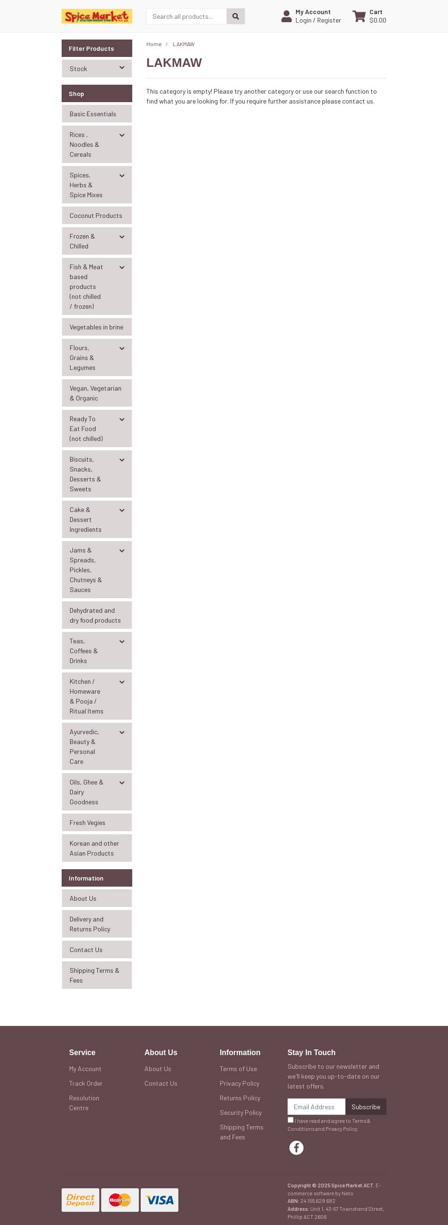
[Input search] (186, 16)
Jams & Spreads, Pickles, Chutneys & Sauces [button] (86, 569)
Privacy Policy (239, 1083)
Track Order (86, 1083)
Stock (101, 67)
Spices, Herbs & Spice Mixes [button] (86, 185)
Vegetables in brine (96, 327)
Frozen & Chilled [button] (82, 241)
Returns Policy (240, 1098)
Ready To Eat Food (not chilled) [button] (86, 428)
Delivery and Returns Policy (90, 924)
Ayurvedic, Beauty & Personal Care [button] (84, 746)
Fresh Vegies (87, 822)
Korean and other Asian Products (94, 848)
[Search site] (235, 16)
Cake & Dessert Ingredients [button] (86, 519)
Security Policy (241, 1112)
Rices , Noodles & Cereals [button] (84, 144)
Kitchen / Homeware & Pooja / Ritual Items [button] (87, 696)
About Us (83, 898)
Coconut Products (96, 215)
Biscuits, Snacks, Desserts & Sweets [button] (85, 474)
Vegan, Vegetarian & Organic (95, 393)
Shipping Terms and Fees (242, 1132)
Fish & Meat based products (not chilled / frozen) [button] (86, 286)
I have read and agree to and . (329, 1124)
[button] (311, 16)
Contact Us (86, 949)
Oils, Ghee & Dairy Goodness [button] (87, 792)
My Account (85, 1069)
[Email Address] (317, 1106)
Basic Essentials (93, 114)
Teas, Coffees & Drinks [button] (84, 651)
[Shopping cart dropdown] (369, 16)
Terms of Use (238, 1069)
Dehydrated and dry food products (95, 615)
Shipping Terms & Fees (95, 975)
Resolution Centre (84, 1103)
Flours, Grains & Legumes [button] (83, 357)
